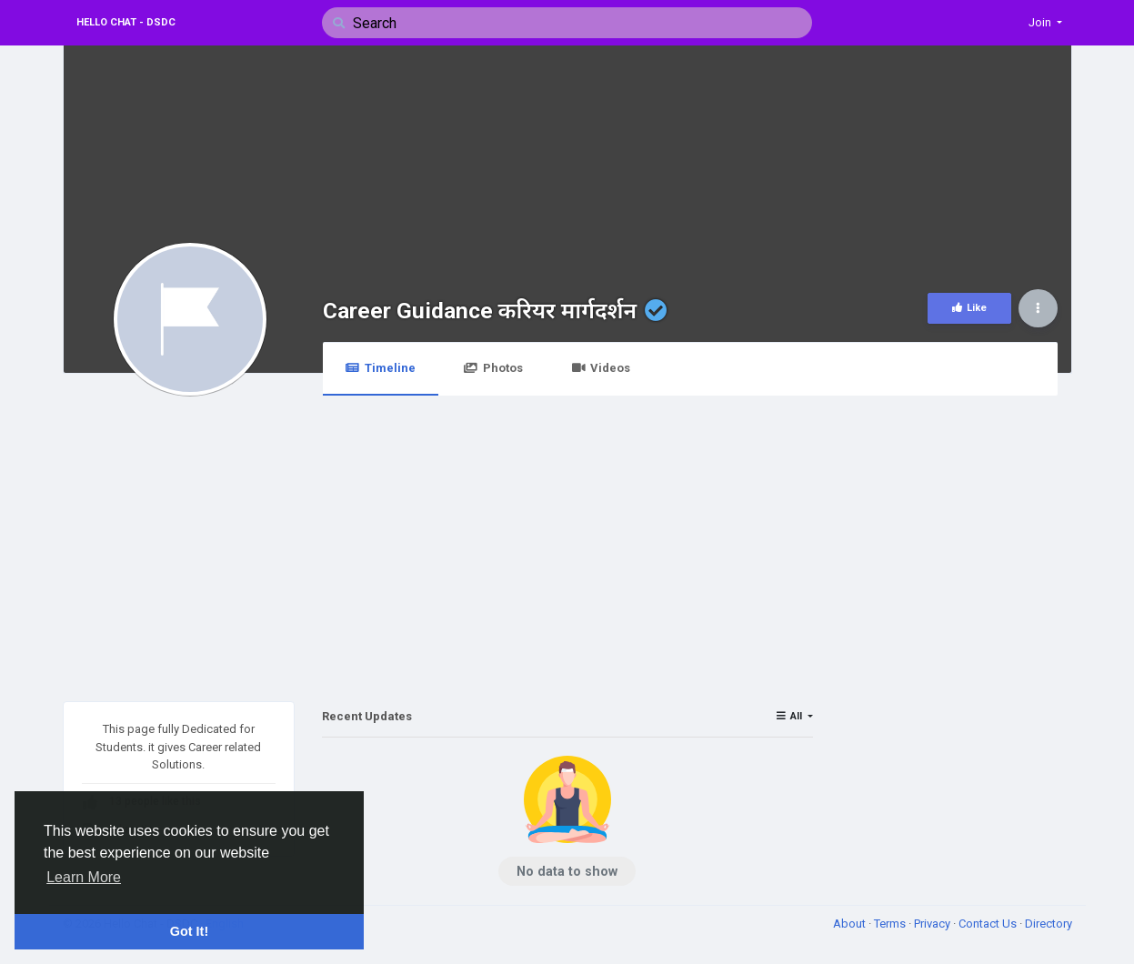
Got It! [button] (189, 931)
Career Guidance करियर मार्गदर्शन (480, 310)
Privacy (933, 923)
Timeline (381, 368)
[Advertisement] (567, 537)
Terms (891, 923)
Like (969, 308)
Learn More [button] (83, 877)
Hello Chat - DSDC (126, 22)
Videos (600, 368)
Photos (493, 368)
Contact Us (988, 923)
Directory (1048, 923)
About (850, 923)
